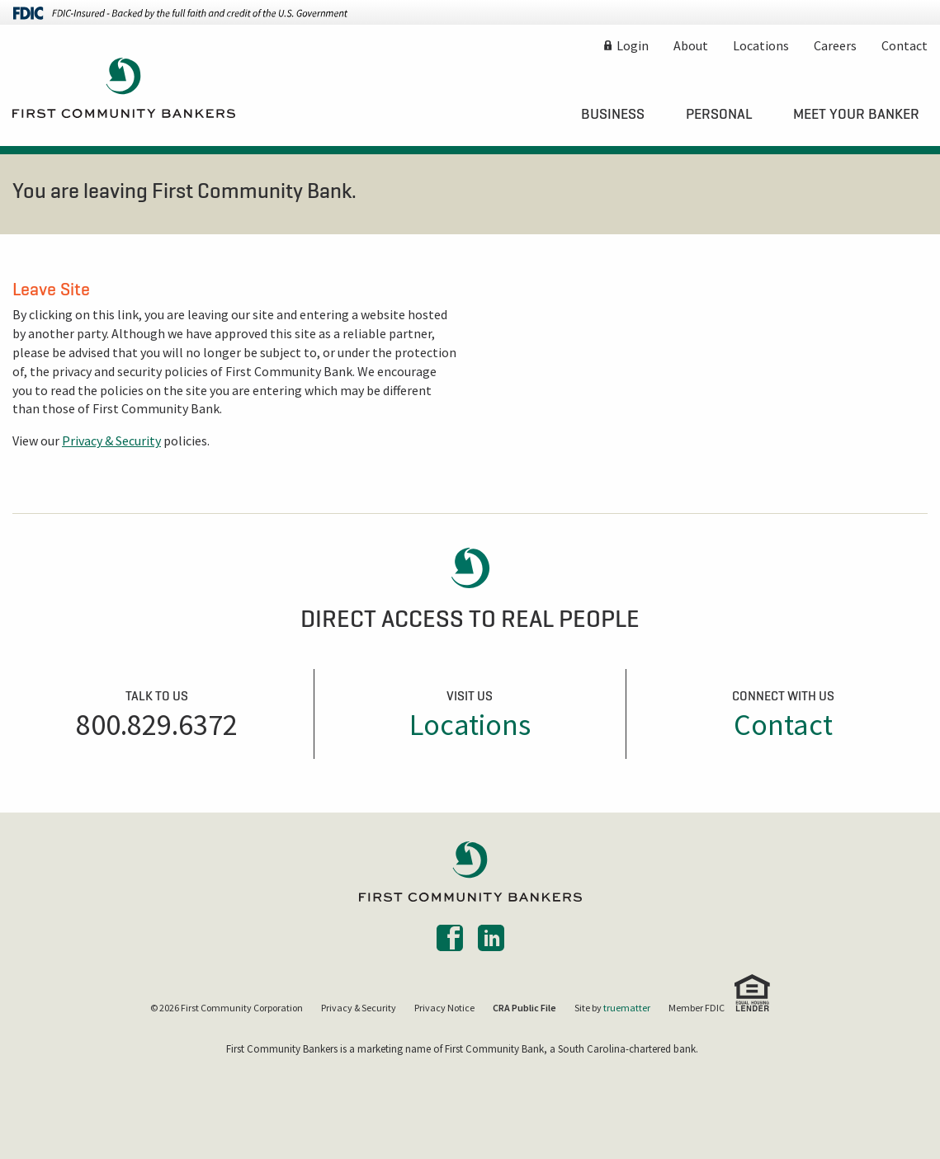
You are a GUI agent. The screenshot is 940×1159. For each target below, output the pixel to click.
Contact (904, 45)
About (690, 45)
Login (632, 45)
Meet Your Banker (856, 114)
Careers (835, 45)
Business (613, 114)
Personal (719, 114)
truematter (626, 1007)
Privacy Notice (444, 1007)
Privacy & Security (111, 440)
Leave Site (51, 289)
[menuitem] (612, 114)
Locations (761, 45)
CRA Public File (524, 1007)
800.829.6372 (157, 724)
